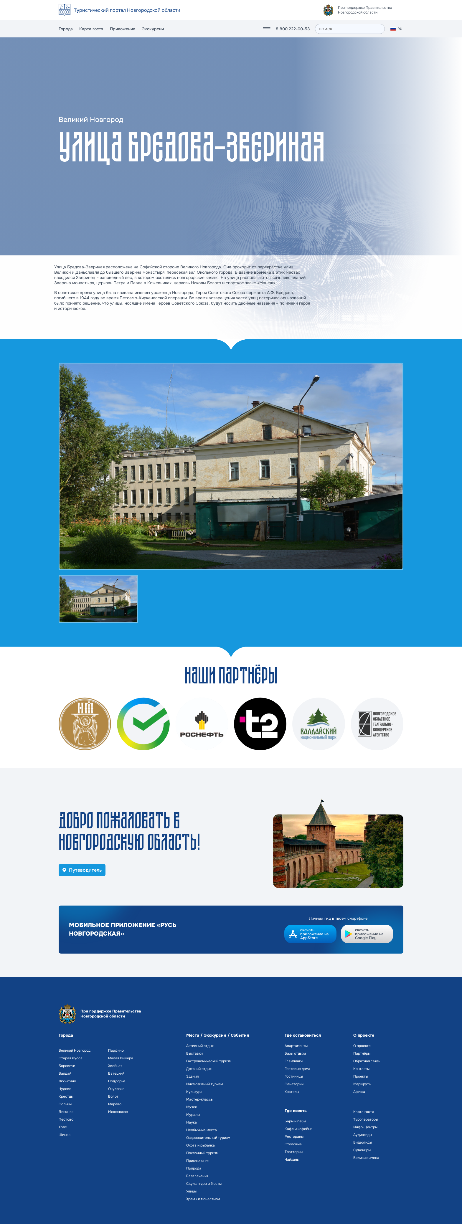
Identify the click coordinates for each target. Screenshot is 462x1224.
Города (66, 29)
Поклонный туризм (202, 1153)
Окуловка (116, 1088)
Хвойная (115, 1065)
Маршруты (362, 1084)
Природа (193, 1168)
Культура (194, 1091)
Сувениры (362, 1150)
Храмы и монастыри (203, 1199)
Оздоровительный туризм (208, 1137)
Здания (192, 1076)
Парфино (116, 1050)
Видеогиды (362, 1142)
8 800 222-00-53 (293, 29)
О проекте (362, 1045)
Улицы (191, 1191)
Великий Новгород (74, 1050)
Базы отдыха (295, 1053)
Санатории (294, 1084)
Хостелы (292, 1091)
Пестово (66, 1119)
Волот (113, 1096)
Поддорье (116, 1081)
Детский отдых (199, 1068)
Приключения (197, 1160)
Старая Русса (70, 1058)
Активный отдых (200, 1045)
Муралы (193, 1114)
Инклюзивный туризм (204, 1084)
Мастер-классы (199, 1099)
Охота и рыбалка (200, 1145)
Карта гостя (91, 29)
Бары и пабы (295, 1121)
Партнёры (361, 1053)
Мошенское (118, 1111)
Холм (63, 1127)
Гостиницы (294, 1076)
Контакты (361, 1068)
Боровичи (67, 1065)
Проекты (360, 1076)
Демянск (66, 1111)
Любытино (67, 1081)
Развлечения (197, 1176)
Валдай (65, 1073)
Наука (191, 1122)
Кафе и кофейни (298, 1128)
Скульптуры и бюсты (204, 1183)
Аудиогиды (362, 1134)
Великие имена (366, 1157)
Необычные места (201, 1130)
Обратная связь (366, 1061)
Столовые (293, 1144)
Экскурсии (153, 29)
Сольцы (65, 1104)
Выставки (194, 1053)
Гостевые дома (297, 1068)
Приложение (122, 29)
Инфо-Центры (365, 1127)
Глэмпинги (294, 1061)
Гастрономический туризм (208, 1061)
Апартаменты (296, 1045)
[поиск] (350, 29)
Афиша (359, 1091)
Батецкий (116, 1073)
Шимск (64, 1134)
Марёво (114, 1104)
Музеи (191, 1107)
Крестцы (66, 1096)
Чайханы (292, 1159)
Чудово (65, 1088)
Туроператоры (365, 1119)
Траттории (294, 1151)
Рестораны (294, 1136)
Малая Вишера (120, 1058)
